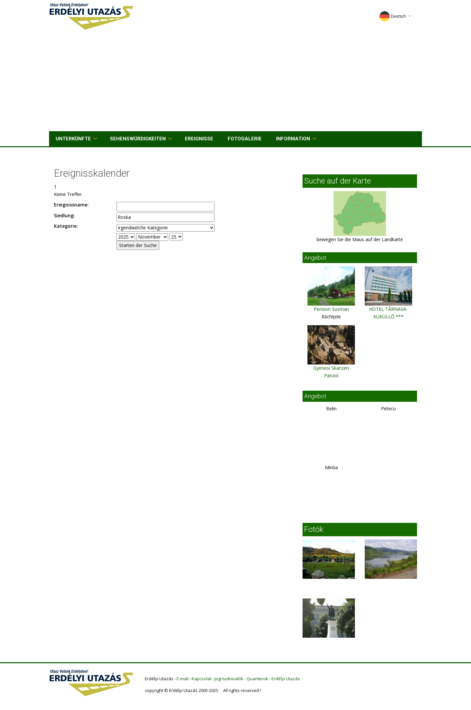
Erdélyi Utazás (285, 679)
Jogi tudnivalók (229, 679)
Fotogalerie (245, 139)
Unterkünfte (73, 139)
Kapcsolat (201, 679)
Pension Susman (331, 309)
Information (293, 139)
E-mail (182, 679)
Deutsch (392, 16)
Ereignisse (199, 139)
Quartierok (257, 679)
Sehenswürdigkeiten (138, 139)
